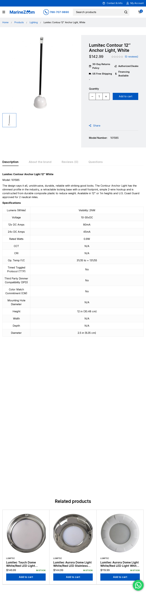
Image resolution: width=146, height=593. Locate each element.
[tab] (10, 162)
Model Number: (98, 137)
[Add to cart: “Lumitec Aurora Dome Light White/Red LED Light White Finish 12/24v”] (120, 430)
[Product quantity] (99, 96)
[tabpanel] (73, 256)
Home (5, 22)
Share (96, 125)
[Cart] (139, 12)
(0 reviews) (131, 56)
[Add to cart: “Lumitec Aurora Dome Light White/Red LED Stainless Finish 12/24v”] (73, 430)
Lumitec (10, 411)
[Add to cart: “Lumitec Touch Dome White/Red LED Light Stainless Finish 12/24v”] (26, 430)
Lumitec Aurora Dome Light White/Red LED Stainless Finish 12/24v (72, 419)
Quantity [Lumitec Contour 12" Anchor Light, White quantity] (94, 88)
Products (19, 22)
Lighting (34, 22)
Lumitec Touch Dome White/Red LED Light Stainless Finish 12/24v (22, 419)
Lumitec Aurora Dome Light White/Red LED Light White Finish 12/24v (119, 419)
